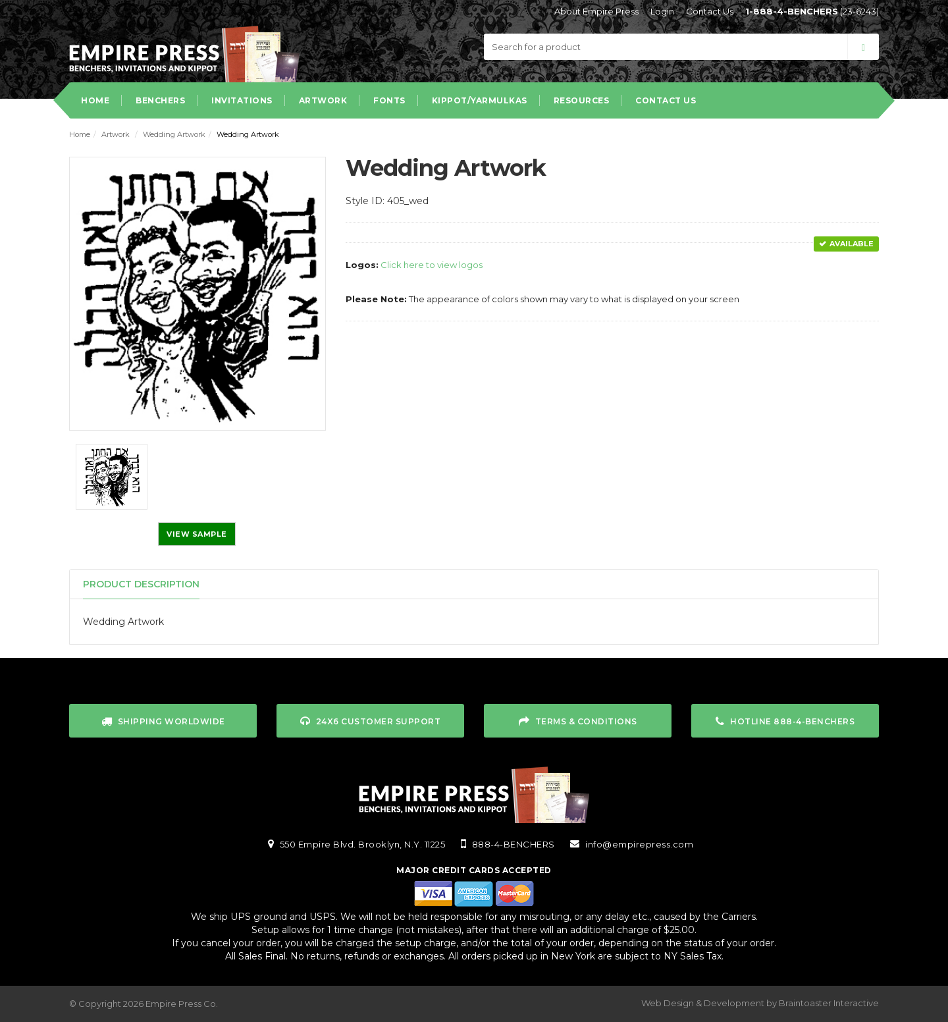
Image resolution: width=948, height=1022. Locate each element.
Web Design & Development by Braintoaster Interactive (760, 1003)
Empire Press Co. (181, 1003)
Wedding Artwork (174, 134)
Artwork (115, 134)
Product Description (141, 584)
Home (79, 134)
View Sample (197, 534)
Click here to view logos (432, 264)
